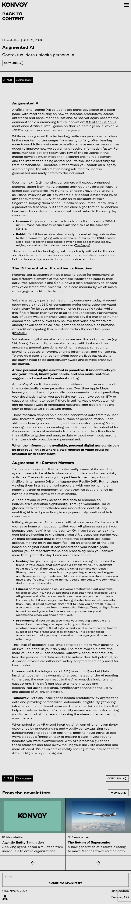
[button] (33, 862)
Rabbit (78, 190)
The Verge (82, 245)
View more (118, 792)
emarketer (38, 287)
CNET (21, 228)
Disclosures (120, 890)
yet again (91, 117)
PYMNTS (20, 333)
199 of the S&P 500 (101, 122)
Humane (62, 190)
